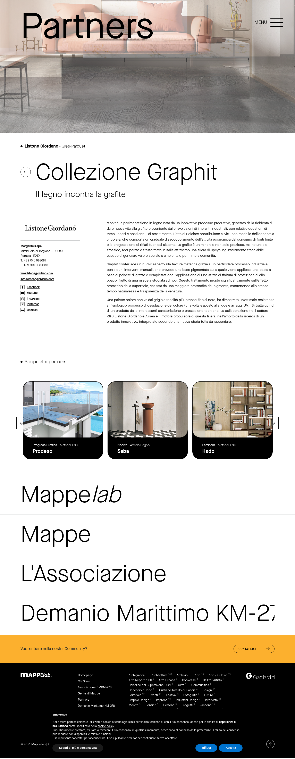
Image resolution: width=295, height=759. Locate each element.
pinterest (33, 305)
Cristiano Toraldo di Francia (204, 690)
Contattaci (253, 648)
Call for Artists (138, 685)
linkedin (33, 310)
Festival (190, 695)
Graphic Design (155, 700)
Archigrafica (137, 675)
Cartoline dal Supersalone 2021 (177, 685)
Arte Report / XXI (168, 680)
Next (274, 423)
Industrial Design (205, 700)
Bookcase (217, 680)
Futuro (133, 700)
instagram (34, 299)
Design (133, 695)
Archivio (184, 675)
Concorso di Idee (166, 690)
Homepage (85, 675)
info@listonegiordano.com (38, 279)
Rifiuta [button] (206, 747)
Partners (84, 700)
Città (209, 685)
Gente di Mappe (89, 693)
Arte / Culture (138, 680)
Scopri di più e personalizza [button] (78, 747)
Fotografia (210, 695)
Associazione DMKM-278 (96, 687)
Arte (199, 675)
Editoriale (153, 695)
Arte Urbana (195, 680)
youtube (33, 293)
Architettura (160, 675)
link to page (63, 420)
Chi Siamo (85, 681)
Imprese (179, 700)
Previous (20, 423)
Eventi (172, 695)
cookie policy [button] (106, 726)
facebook (34, 287)
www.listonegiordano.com (38, 273)
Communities (138, 690)
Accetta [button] (231, 747)
